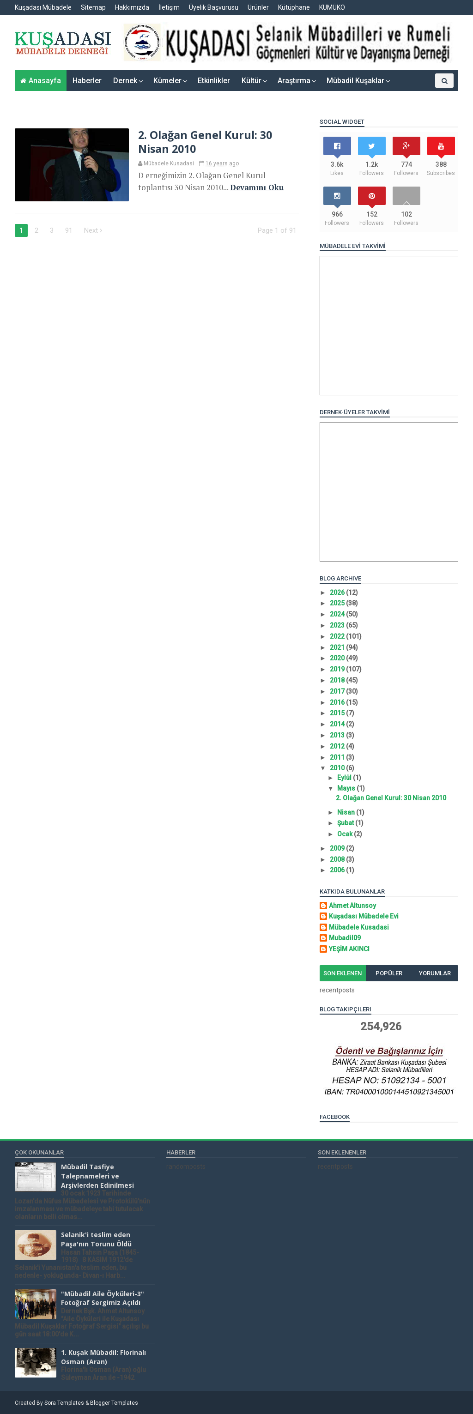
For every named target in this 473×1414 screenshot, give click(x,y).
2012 (338, 746)
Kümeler (167, 80)
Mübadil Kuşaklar (355, 80)
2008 (338, 859)
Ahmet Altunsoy (352, 905)
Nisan (346, 812)
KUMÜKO (332, 7)
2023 (338, 625)
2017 (338, 691)
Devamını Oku (257, 187)
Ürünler (258, 7)
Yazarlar (414, 95)
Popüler (389, 973)
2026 (338, 592)
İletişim (169, 7)
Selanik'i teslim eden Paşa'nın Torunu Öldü (96, 1239)
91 (69, 230)
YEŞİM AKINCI (349, 949)
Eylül (345, 777)
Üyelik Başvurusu (213, 7)
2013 (338, 735)
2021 (338, 647)
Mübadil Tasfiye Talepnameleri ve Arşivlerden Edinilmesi (97, 1175)
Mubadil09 (345, 938)
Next (93, 230)
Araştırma (294, 80)
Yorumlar (435, 973)
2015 (338, 713)
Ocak (345, 834)
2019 (338, 669)
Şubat (346, 823)
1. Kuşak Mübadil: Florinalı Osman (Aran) (103, 1357)
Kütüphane (294, 7)
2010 (338, 768)
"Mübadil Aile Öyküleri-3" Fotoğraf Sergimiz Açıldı (102, 1298)
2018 (338, 680)
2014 (338, 724)
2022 (338, 636)
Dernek (125, 80)
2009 (338, 848)
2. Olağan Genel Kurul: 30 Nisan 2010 (205, 141)
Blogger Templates (114, 1403)
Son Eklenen (342, 973)
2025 (338, 603)
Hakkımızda (132, 7)
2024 (338, 614)
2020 (338, 658)
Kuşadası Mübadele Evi (364, 916)
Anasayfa (45, 80)
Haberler (87, 80)
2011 (338, 757)
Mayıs (347, 788)
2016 (338, 702)
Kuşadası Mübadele (43, 7)
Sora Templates (64, 1403)
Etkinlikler (214, 80)
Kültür (251, 80)
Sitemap (93, 7)
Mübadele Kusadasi (359, 927)
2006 (338, 870)
